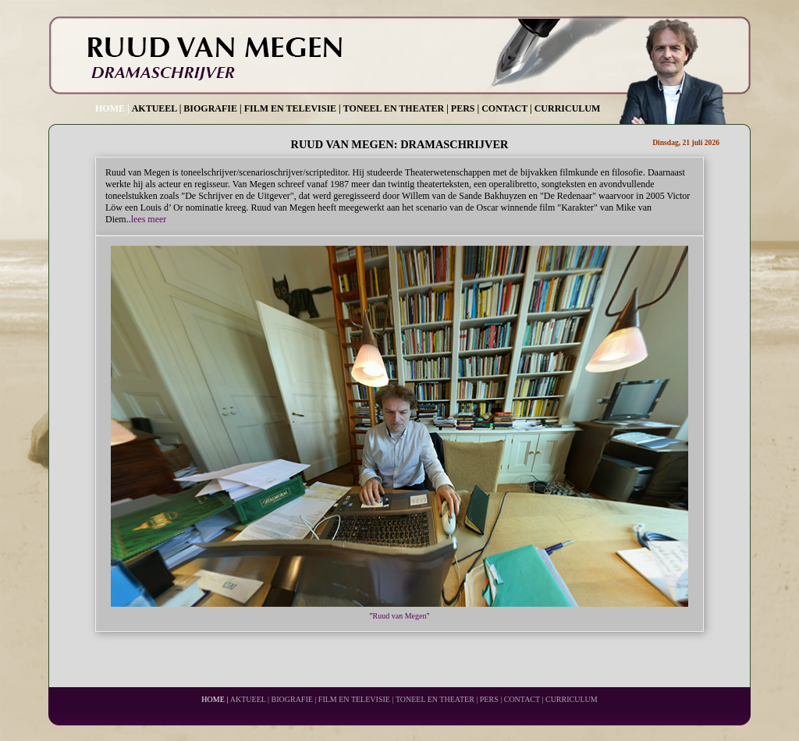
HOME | (112, 108)
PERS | (465, 108)
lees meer (149, 219)
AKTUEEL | (157, 108)
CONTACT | (506, 108)
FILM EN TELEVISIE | (292, 108)
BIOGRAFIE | (212, 108)
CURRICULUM (567, 108)
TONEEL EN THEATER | (396, 108)
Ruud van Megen (400, 616)
